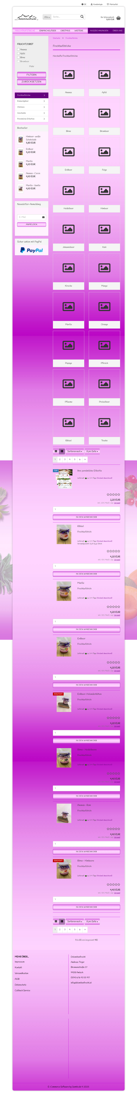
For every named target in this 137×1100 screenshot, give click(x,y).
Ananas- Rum (84, 814)
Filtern (32, 74)
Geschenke (21, 113)
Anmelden (31, 224)
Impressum (20, 971)
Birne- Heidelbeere (87, 759)
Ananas (22, 49)
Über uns (117, 30)
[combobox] (74, 461)
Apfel (21, 53)
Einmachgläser (47, 30)
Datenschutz (20, 994)
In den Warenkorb (86, 526)
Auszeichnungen (99, 30)
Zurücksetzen (31, 81)
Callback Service (22, 1000)
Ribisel (80, 535)
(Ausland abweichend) (104, 487)
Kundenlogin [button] (96, 4)
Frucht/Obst (25, 44)
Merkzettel (112, 4)
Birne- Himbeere (85, 870)
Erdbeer (81, 647)
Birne (21, 57)
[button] (84, 4)
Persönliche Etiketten (25, 119)
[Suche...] (47, 17)
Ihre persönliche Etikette (89, 480)
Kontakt (18, 976)
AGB (17, 988)
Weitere (79, 30)
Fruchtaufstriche (25, 30)
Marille (80, 592)
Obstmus (65, 30)
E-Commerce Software (58, 1096)
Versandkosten (21, 982)
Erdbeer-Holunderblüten (89, 703)
